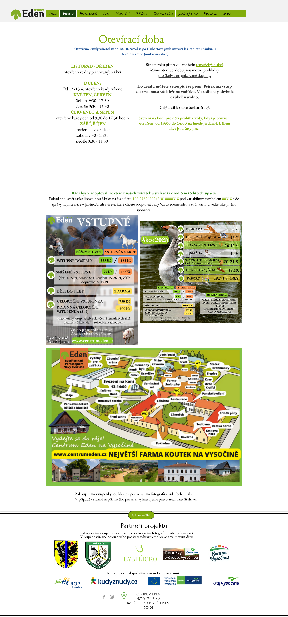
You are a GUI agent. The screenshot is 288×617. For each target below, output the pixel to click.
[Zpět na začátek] (141, 515)
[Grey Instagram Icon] (111, 596)
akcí (117, 72)
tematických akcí (209, 64)
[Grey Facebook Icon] (103, 596)
